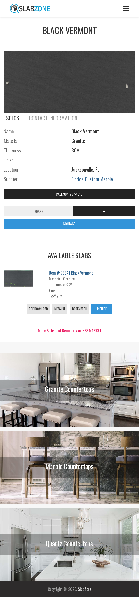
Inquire (101, 308)
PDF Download (38, 308)
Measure (59, 308)
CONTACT (69, 223)
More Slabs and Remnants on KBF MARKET (69, 331)
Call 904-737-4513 (69, 194)
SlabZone (84, 589)
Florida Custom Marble (92, 179)
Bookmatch (79, 308)
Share (38, 211)
